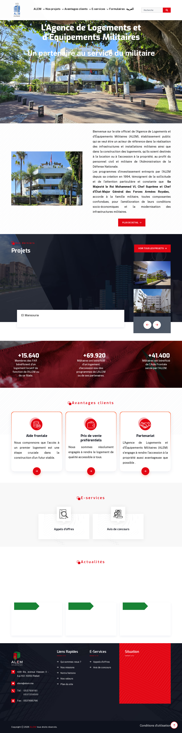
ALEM (37, 8)
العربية (130, 8)
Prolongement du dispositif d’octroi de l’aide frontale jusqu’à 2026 (36, 621)
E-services (98, 8)
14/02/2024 (132, 606)
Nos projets (52, 8)
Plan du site (66, 684)
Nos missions (67, 667)
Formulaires (117, 8)
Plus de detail (131, 222)
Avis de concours (102, 667)
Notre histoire (68, 673)
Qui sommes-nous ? (70, 662)
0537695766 (27, 701)
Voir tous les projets (152, 248)
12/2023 (76, 606)
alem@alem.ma (25, 683)
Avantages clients (76, 8)
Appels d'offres (101, 662)
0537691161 (27, 692)
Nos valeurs (66, 678)
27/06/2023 (24, 606)
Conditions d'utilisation (155, 725)
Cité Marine (32, 321)
